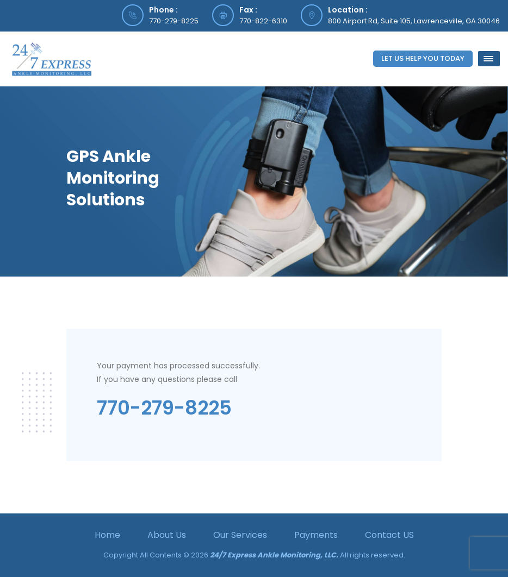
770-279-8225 (174, 21)
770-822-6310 (263, 21)
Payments (316, 535)
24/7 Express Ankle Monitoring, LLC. (274, 555)
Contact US (389, 535)
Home (107, 535)
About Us (166, 535)
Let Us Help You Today (422, 58)
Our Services (240, 535)
